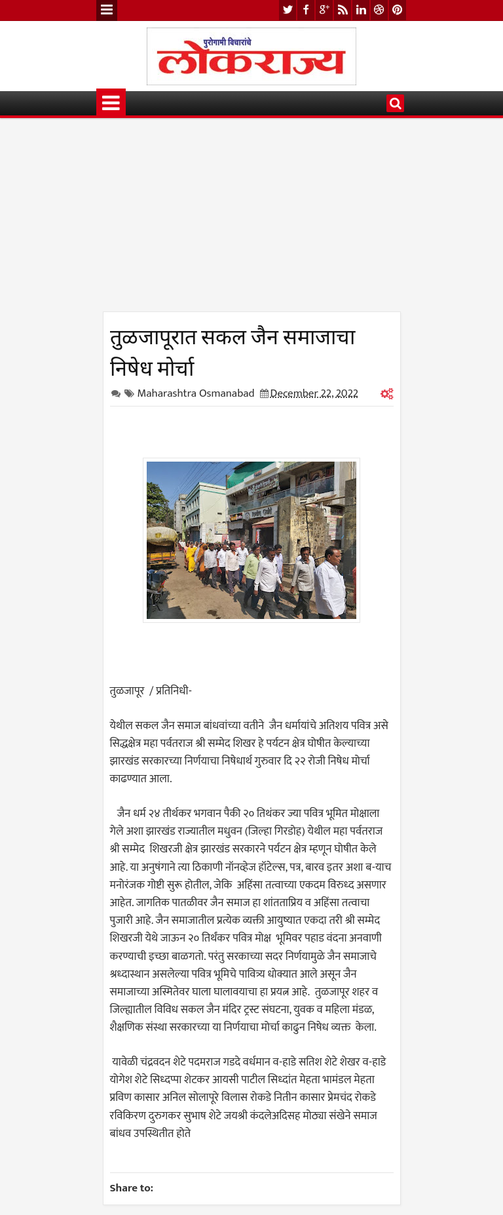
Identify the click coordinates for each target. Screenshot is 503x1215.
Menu (106, 10)
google (324, 10)
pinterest (397, 10)
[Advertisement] (252, 219)
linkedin (360, 10)
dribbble (379, 10)
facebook (305, 10)
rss (342, 10)
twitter (287, 10)
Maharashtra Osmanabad (196, 393)
